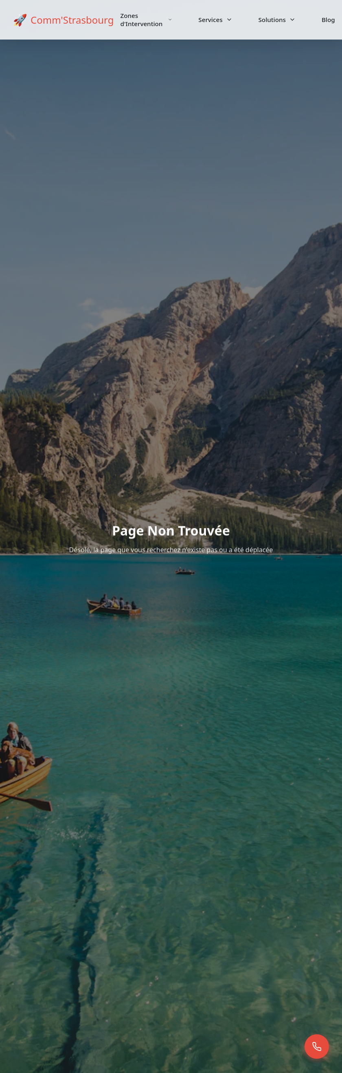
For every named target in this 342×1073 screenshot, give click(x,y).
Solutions (277, 19)
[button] (317, 1047)
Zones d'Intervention (147, 19)
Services (215, 19)
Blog (328, 19)
